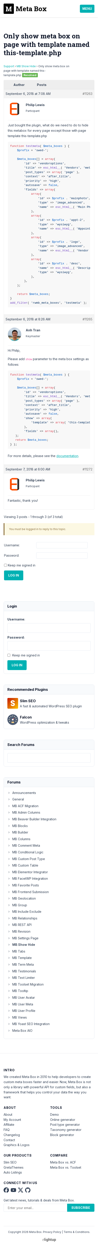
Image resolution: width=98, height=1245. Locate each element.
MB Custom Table (22, 865)
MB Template (19, 958)
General (15, 799)
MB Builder (17, 832)
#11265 (87, 319)
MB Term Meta (20, 964)
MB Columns (18, 839)
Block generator (62, 1135)
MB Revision (18, 931)
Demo (54, 1114)
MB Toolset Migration (25, 984)
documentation (67, 456)
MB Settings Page (22, 938)
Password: (11, 555)
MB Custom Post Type (26, 859)
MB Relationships (22, 918)
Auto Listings (13, 1172)
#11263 (87, 94)
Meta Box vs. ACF (63, 1162)
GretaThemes (13, 1167)
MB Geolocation (21, 898)
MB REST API (19, 925)
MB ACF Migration (22, 806)
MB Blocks (17, 826)
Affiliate (9, 1124)
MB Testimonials (21, 971)
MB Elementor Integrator (27, 872)
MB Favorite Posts (23, 885)
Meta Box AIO (19, 1030)
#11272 (87, 469)
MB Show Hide (26, 66)
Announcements (21, 793)
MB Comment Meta (23, 845)
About (8, 1114)
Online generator (62, 1120)
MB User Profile (21, 1011)
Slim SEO (10, 1162)
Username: (12, 545)
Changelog (12, 1135)
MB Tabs (16, 951)
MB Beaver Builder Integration (31, 819)
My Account (12, 1120)
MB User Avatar (21, 997)
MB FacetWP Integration (27, 878)
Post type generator (65, 1124)
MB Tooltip (17, 991)
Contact (9, 1140)
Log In (13, 575)
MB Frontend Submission (28, 892)
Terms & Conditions (76, 1232)
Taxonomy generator (65, 1130)
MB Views (17, 1017)
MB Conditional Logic (25, 852)
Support (9, 66)
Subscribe (80, 1207)
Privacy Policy (52, 1232)
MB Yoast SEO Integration (28, 1024)
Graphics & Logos (17, 1145)
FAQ (7, 1130)
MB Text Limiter (21, 978)
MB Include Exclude (24, 911)
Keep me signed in (21, 565)
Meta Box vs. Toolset (65, 1167)
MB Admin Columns (23, 812)
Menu (87, 8)
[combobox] (49, 758)
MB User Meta (20, 1004)
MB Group (17, 905)
